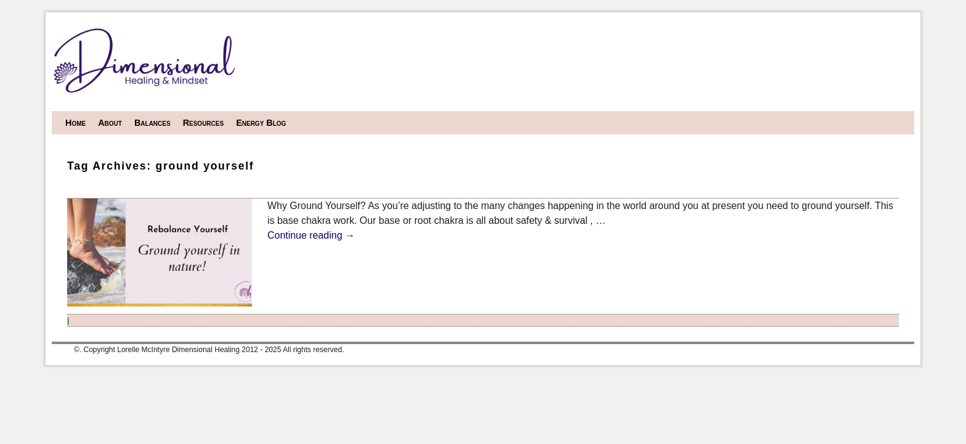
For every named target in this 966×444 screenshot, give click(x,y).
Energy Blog (261, 123)
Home (75, 123)
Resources (203, 123)
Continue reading (311, 235)
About (110, 123)
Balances (152, 123)
